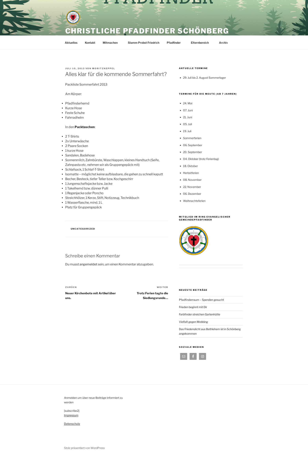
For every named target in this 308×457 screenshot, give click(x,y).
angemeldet (88, 264)
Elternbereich (202, 42)
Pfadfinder (175, 42)
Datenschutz (72, 423)
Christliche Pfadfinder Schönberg (147, 31)
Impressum (71, 415)
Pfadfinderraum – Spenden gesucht (201, 299)
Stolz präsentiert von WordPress (84, 448)
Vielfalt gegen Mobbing (193, 321)
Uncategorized (83, 228)
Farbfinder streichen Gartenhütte (199, 314)
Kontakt (90, 42)
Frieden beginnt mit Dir (193, 307)
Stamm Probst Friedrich (143, 42)
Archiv (225, 42)
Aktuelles (71, 42)
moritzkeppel (103, 68)
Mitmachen (112, 42)
